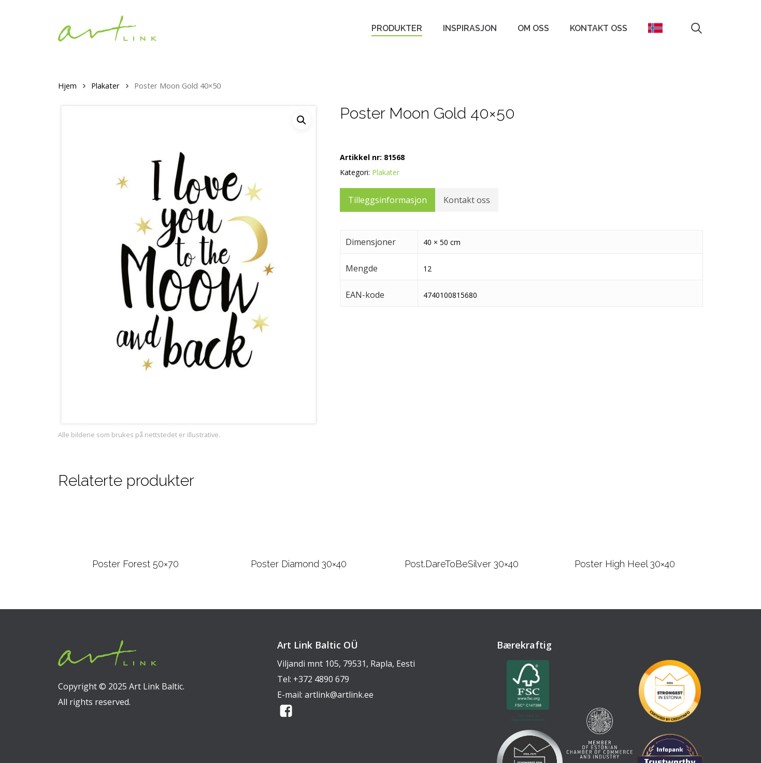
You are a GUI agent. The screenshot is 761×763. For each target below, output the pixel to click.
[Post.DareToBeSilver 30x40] (462, 553)
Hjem (67, 85)
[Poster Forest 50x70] (135, 553)
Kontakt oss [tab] (466, 200)
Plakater (105, 85)
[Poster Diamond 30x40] (298, 553)
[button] (301, 120)
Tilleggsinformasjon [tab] (387, 200)
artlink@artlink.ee (339, 746)
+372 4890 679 (321, 731)
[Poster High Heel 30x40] (625, 553)
